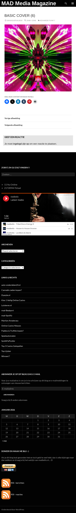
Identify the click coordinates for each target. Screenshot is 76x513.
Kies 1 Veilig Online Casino (13, 300)
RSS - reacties (12, 494)
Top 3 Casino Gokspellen (12, 346)
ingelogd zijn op (21, 144)
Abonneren (9, 395)
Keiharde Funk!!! (47, 20)
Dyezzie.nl (5, 295)
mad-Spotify (6, 315)
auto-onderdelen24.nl (11, 285)
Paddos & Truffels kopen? (12, 331)
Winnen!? (5, 356)
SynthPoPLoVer (8, 341)
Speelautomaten (8, 336)
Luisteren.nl (6, 305)
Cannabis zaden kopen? (11, 290)
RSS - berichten (12, 483)
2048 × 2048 (31, 20)
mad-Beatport (7, 310)
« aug (4, 441)
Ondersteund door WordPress (12, 509)
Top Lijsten (6, 351)
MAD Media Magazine (28, 3)
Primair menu (72, 3)
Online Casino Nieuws (11, 325)
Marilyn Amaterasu (9, 320)
